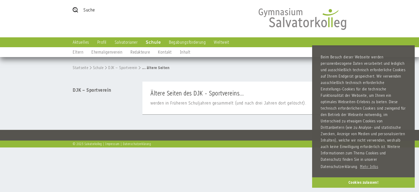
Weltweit (221, 42)
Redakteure (140, 52)
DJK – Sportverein (122, 67)
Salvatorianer (126, 42)
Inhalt (185, 52)
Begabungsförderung (187, 42)
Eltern (78, 52)
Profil (102, 42)
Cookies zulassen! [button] (363, 182)
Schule (153, 42)
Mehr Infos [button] (369, 166)
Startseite (80, 67)
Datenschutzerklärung (137, 144)
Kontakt (165, 52)
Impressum (112, 144)
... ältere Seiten (156, 67)
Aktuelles (81, 42)
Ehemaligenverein (106, 52)
